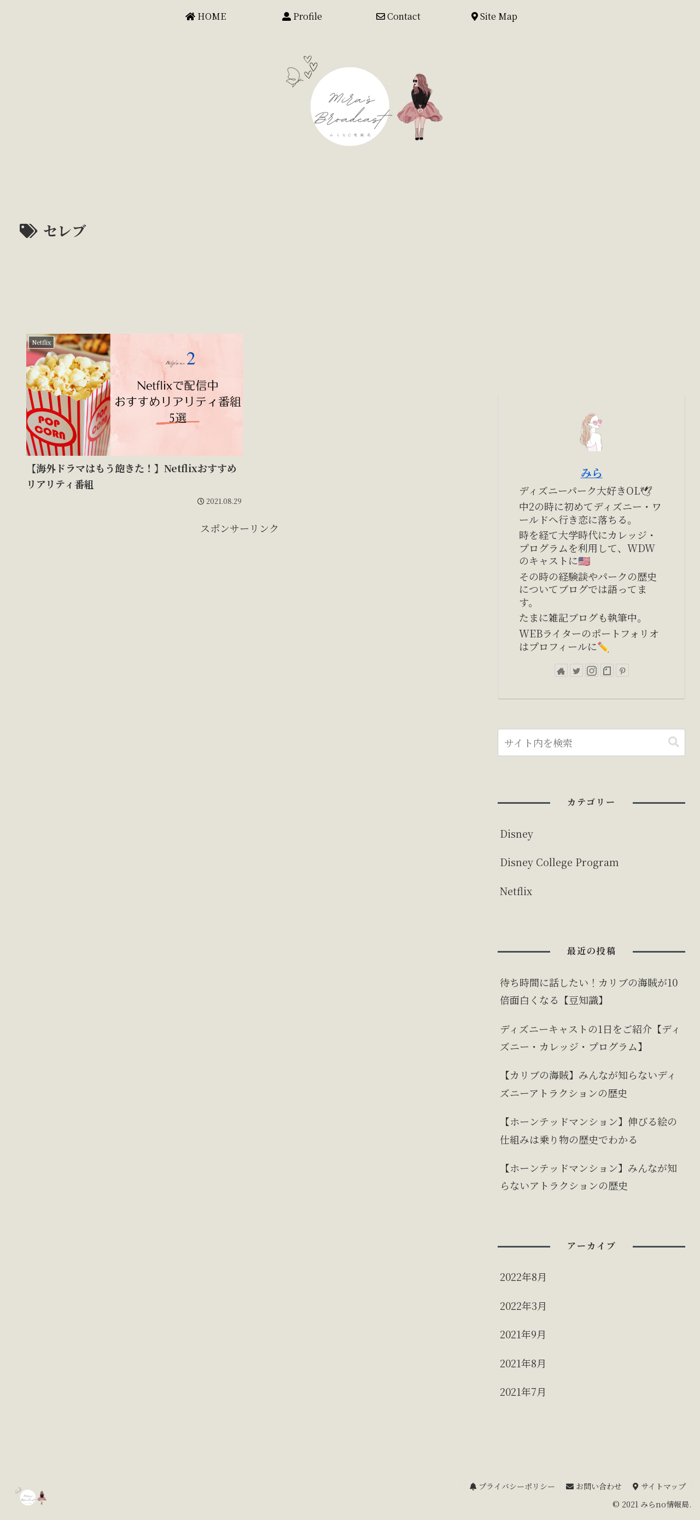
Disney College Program (559, 862)
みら (592, 472)
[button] (674, 742)
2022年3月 (523, 1305)
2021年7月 (523, 1391)
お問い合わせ (593, 1486)
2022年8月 (523, 1276)
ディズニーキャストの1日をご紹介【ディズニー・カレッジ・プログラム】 (590, 1037)
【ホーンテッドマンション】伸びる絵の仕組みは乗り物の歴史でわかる (588, 1130)
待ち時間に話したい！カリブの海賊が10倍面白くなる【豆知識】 (589, 991)
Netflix (516, 891)
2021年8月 (523, 1363)
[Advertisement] (239, 273)
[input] (592, 742)
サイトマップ (658, 1486)
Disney (516, 833)
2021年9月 (523, 1334)
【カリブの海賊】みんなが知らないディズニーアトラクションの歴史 (588, 1083)
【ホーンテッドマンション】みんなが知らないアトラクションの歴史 (588, 1176)
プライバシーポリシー (510, 1486)
